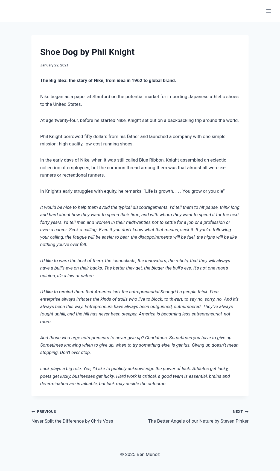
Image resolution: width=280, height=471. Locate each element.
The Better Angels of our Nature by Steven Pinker (197, 416)
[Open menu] (268, 11)
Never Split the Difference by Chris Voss (83, 416)
